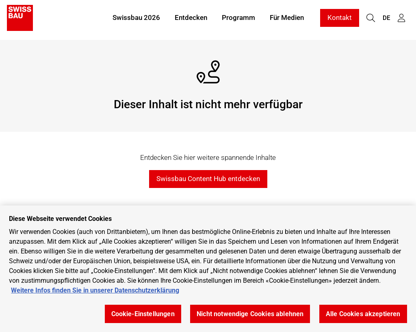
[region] (208, 268)
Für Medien (287, 19)
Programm (238, 19)
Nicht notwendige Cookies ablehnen (250, 314)
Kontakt (339, 19)
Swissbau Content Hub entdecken (208, 179)
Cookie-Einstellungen (143, 314)
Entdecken (191, 19)
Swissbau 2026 (136, 19)
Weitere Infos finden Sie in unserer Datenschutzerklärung (95, 290)
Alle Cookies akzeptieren (363, 314)
